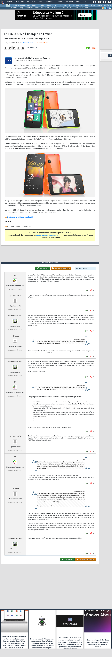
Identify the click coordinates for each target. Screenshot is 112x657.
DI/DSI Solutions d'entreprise (20, 5)
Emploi (61, 2)
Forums (10, 2)
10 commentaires (42, 43)
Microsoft (49, 5)
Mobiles (99, 5)
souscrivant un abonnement (47, 235)
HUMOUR (88, 8)
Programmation (78, 5)
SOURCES (62, 8)
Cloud (33, 5)
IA (38, 5)
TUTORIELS (14, 8)
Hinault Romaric (27, 43)
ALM (42, 5)
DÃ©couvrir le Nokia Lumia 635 (20, 217)
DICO (81, 8)
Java (56, 5)
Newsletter (51, 2)
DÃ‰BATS (70, 8)
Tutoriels (20, 2)
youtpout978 (15, 296)
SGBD (87, 5)
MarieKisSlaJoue (15, 316)
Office (93, 5)
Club (84, 2)
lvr (15, 275)
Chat (41, 2)
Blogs (34, 2)
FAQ (27, 2)
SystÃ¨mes (107, 5)
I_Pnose (15, 336)
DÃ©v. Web (63, 5)
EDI (70, 5)
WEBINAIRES (29, 8)
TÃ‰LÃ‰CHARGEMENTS (49, 8)
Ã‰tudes (69, 2)
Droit (77, 2)
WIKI (76, 8)
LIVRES (37, 8)
